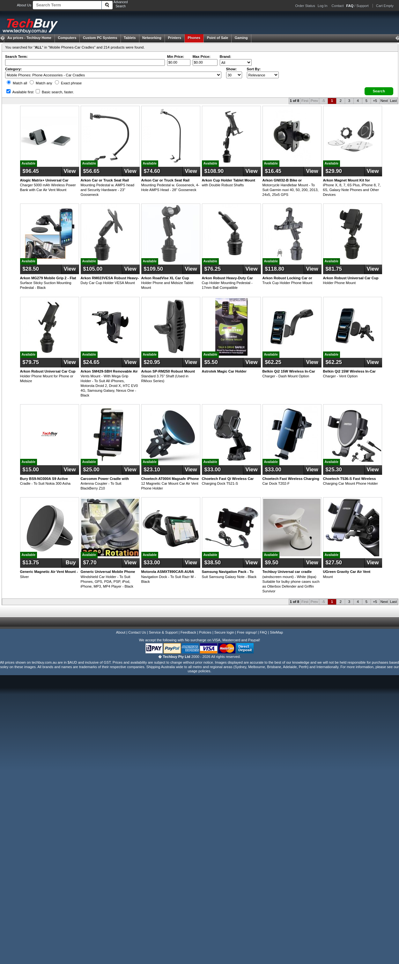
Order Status (305, 6)
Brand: (225, 56)
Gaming (241, 38)
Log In (323, 6)
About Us (24, 5)
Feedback (188, 632)
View (70, 171)
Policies (205, 632)
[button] (379, 91)
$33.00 (212, 470)
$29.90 (334, 171)
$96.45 (31, 171)
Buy (70, 562)
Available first (19, 92)
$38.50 (212, 562)
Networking (151, 38)
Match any (41, 83)
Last (393, 101)
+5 (375, 101)
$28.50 (31, 269)
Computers (67, 38)
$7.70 (90, 562)
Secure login (224, 632)
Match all (17, 83)
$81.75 (334, 269)
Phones (194, 38)
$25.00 (91, 470)
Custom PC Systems (100, 38)
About (120, 632)
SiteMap (276, 632)
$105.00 (93, 269)
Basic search (55, 92)
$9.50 (271, 562)
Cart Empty (385, 6)
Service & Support (163, 632)
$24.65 (91, 362)
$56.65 (91, 171)
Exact (68, 83)
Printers (174, 38)
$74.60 (152, 171)
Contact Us (137, 632)
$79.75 (31, 362)
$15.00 (31, 470)
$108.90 (214, 171)
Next (384, 101)
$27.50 (334, 562)
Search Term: (16, 56)
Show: (231, 69)
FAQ (263, 632)
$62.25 (273, 362)
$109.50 (153, 269)
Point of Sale (217, 38)
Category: (13, 69)
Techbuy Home (29, 38)
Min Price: (175, 56)
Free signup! (247, 632)
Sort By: (254, 69)
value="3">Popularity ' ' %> (263, 75)
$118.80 (274, 269)
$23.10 (152, 470)
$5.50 (211, 362)
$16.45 (273, 171)
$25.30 (334, 470)
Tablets (130, 38)
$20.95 (152, 362)
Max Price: (202, 56)
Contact (338, 6)
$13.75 (31, 562)
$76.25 (212, 269)
